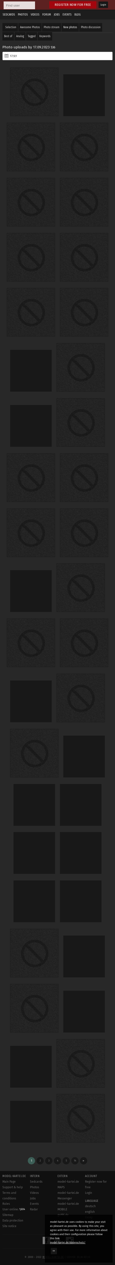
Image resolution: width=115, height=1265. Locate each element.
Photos (23, 14)
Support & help (12, 1187)
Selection (10, 27)
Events (67, 14)
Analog (20, 36)
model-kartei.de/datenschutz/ (68, 1242)
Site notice (9, 1226)
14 (75, 1160)
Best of (8, 36)
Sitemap (7, 1215)
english (90, 1211)
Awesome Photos (30, 27)
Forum (46, 14)
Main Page (9, 1181)
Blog (77, 14)
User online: (13, 1209)
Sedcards (9, 14)
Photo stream (51, 27)
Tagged (32, 36)
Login (103, 4)
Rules (6, 1203)
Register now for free (73, 5)
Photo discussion (91, 27)
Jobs (57, 14)
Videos (35, 14)
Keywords (44, 36)
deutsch (90, 1206)
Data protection (12, 1220)
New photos (70, 27)
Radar (34, 1209)
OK (54, 1251)
